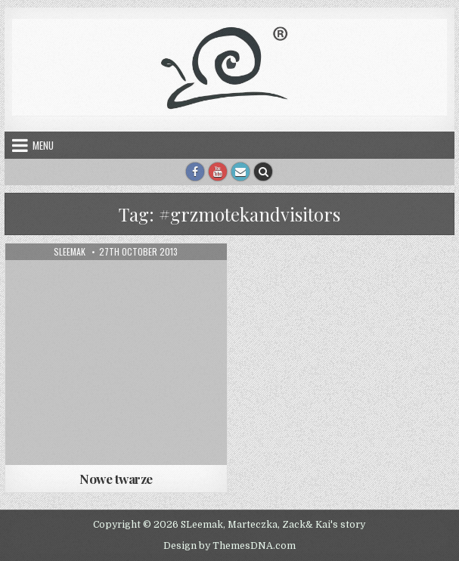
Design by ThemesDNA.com (229, 546)
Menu (43, 145)
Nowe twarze (116, 478)
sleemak (69, 251)
